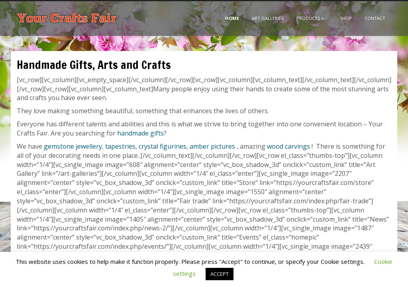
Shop (346, 18)
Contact (375, 18)
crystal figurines (162, 146)
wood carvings (288, 146)
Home (232, 18)
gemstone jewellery (73, 146)
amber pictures (212, 146)
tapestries (120, 146)
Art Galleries (268, 18)
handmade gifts (140, 133)
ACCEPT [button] (219, 273)
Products (310, 18)
